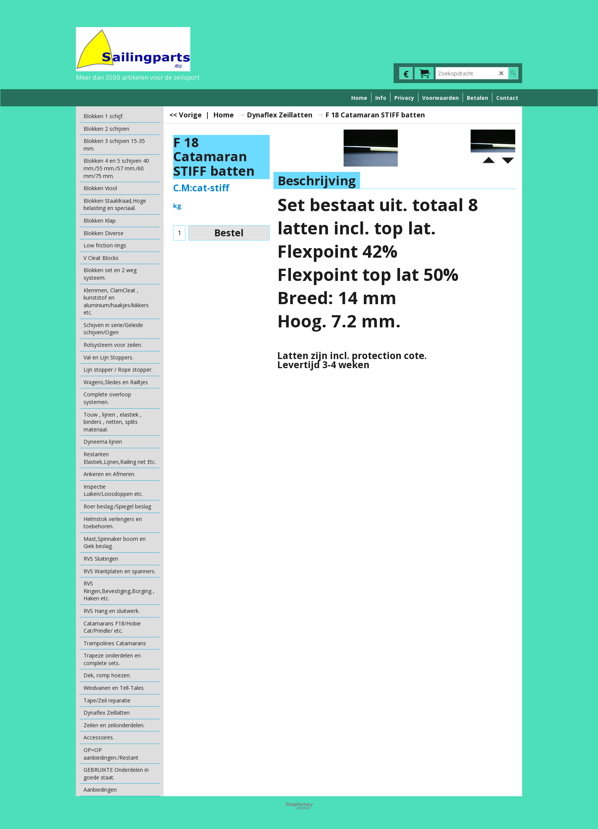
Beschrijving (317, 180)
